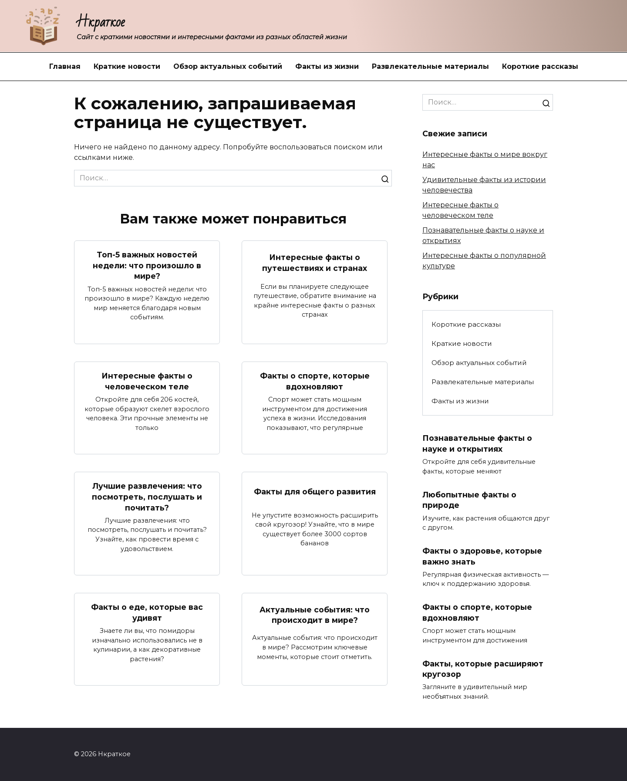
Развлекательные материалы (430, 66)
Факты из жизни (327, 66)
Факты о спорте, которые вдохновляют (315, 381)
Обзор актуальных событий (227, 66)
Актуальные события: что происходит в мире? (315, 615)
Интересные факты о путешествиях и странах (314, 263)
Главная (65, 66)
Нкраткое (101, 22)
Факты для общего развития (315, 491)
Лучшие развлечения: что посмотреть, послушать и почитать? (147, 497)
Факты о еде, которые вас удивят (147, 613)
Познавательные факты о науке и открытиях (477, 443)
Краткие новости (127, 66)
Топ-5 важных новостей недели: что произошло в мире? (147, 265)
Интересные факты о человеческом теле (146, 381)
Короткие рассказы (540, 66)
